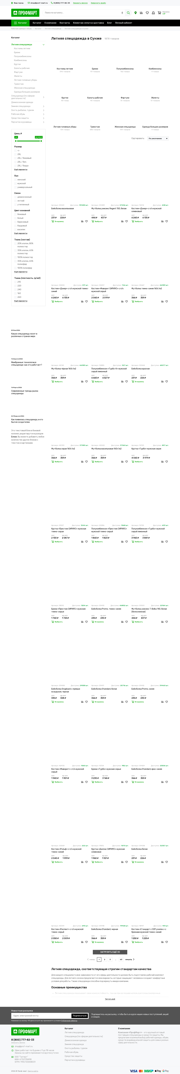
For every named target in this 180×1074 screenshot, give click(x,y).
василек (21, 229)
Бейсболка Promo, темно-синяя (106, 609)
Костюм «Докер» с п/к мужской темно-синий (70, 290)
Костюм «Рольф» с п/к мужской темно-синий (66, 850)
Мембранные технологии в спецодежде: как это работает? (26, 363)
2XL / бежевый (24, 158)
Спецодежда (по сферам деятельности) (28, 97)
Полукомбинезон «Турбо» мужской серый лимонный (148, 530)
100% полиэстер (25, 257)
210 (19, 282)
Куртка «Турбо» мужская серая (146, 449)
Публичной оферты (69, 1021)
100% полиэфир (24, 268)
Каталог (20, 23)
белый (20, 218)
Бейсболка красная (140, 369)
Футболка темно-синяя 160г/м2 (146, 288)
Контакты (65, 23)
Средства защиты (28, 118)
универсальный (24, 187)
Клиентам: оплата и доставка (88, 23)
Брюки (17, 52)
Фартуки (18, 72)
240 (19, 289)
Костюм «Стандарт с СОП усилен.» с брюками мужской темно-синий (148, 930)
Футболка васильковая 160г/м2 (106, 449)
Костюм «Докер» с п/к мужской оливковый (146, 210)
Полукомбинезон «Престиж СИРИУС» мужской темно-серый (109, 530)
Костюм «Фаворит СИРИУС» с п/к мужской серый (107, 290)
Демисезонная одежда (22, 102)
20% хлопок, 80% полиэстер (25, 245)
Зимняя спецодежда (28, 106)
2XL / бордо (23, 166)
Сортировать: (138, 138)
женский (21, 179)
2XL (19, 154)
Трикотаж (19, 84)
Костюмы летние (22, 48)
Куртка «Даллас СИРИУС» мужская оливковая (108, 850)
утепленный (23, 204)
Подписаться (79, 1016)
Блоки (14, 437)
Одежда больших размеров (27, 92)
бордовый (22, 226)
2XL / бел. (22, 162)
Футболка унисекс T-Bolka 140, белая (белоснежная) (149, 610)
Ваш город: (18, 3)
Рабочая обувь (28, 114)
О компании (50, 23)
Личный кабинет (123, 23)
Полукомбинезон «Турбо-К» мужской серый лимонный (109, 370)
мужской (21, 183)
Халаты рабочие (22, 68)
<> (18, 150)
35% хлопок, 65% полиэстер (25, 252)
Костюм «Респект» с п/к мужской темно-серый (67, 930)
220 (19, 286)
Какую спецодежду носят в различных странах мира (24, 335)
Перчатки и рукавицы (28, 122)
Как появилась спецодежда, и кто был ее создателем (27, 420)
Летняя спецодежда (28, 44)
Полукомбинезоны (22, 56)
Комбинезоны (20, 60)
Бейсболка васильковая (62, 208)
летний (20, 201)
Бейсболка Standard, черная (104, 929)
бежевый (21, 214)
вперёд (129, 959)
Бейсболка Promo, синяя (142, 689)
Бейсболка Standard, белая (104, 689)
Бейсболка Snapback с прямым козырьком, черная (65, 690)
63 (121, 959)
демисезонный (24, 197)
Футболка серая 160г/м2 (63, 449)
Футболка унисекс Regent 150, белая (108, 208)
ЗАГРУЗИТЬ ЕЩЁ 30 (110, 952)
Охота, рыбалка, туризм (28, 110)
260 (19, 297)
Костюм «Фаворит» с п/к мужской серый (67, 770)
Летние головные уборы (25, 80)
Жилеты (18, 76)
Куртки (17, 64)
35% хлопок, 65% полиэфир (25, 262)
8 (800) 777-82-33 (60, 3)
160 (19, 293)
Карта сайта (33, 1071)
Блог (109, 23)
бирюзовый (22, 222)
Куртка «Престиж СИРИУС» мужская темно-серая (68, 530)
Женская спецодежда (24, 88)
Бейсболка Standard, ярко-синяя (146, 769)
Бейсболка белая (139, 849)
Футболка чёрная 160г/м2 (63, 369)
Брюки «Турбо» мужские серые (106, 769)
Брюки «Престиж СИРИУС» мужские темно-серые (68, 610)
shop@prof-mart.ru (38, 3)
